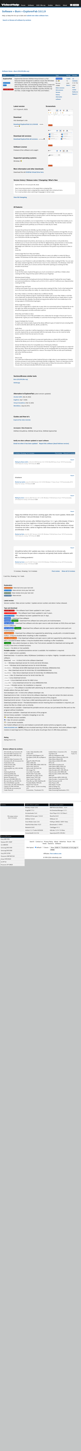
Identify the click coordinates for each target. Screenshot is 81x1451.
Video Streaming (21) (55, 788)
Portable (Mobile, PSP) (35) (33, 783)
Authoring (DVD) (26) (10, 774)
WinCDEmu (17, 406)
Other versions (60, 88)
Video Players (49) (54, 783)
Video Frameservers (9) (55, 781)
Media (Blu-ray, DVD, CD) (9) (34, 775)
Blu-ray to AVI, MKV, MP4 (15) (12, 779)
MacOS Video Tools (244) (33, 774)
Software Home (7, 71)
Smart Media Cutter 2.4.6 (32, 822)
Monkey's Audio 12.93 (31, 807)
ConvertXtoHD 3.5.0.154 (32, 833)
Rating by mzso (19, 498)
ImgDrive (16, 400)
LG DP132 (3, 862)
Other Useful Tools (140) (33, 779)
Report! (72, 459)
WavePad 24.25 (54, 816)
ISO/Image (17, 383)
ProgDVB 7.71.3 (29, 810)
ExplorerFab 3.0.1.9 (34, 11)
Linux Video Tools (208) (32, 772)
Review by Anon (19, 562)
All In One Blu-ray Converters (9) (13, 752)
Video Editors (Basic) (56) (56, 759)
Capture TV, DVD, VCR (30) (11, 786)
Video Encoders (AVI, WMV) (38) (57, 772)
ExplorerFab (7, 79)
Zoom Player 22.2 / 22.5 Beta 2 (58, 813)
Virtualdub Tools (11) (74, 753)
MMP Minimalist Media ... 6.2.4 (58, 807)
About (65, 5)
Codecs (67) (29, 754)
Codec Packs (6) (8, 790)
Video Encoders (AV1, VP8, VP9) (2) (58, 770)
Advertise (62, 842)
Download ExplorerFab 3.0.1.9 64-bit (26, 124)
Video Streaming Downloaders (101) (59, 790)
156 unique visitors (12, 816)
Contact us (39, 842)
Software (31, 5)
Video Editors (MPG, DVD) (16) (57, 766)
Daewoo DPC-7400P (6, 842)
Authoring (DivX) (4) (9, 772)
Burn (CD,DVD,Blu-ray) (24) (11, 783)
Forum (23, 5)
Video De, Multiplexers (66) (56, 755)
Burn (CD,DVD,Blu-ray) (21, 71)
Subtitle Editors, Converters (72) (58, 752)
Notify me (75, 92)
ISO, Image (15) (30, 770)
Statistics (51, 843)
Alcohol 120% (18, 397)
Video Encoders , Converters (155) (58, 779)
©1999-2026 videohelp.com (52, 857)
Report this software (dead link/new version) (54, 443)
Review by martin (20, 482)
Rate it (68, 85)
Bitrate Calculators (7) (10, 777)
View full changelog (20, 197)
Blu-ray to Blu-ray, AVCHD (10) (12, 781)
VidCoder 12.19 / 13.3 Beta (57, 830)
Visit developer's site (20, 120)
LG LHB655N (4, 845)
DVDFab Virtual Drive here (35, 172)
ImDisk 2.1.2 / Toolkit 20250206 (34, 830)
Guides (50, 5)
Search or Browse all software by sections (17, 20)
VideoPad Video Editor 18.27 (33, 824)
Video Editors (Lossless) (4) (56, 764)
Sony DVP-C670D (5, 853)
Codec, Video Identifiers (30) (34, 752)
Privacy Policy (48, 842)
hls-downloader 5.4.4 (31, 813)
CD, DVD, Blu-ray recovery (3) (12, 788)
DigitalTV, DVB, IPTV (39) (33, 761)
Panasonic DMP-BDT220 (8, 856)
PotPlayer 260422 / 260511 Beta (59, 822)
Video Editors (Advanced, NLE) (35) (58, 757)
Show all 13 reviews (69, 453)
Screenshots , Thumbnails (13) (34, 790)
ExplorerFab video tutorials (22, 420)
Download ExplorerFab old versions (26, 139)
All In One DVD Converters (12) (12, 754)
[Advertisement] (39, 44)
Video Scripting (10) (54, 786)
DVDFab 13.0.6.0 (30, 819)
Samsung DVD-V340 (6, 848)
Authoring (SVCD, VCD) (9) (11, 775)
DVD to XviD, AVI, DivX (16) (33, 768)
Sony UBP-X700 (5, 839)
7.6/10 (68, 79)
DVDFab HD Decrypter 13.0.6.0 (34, 816)
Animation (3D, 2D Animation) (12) (13, 761)
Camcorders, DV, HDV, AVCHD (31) (14, 785)
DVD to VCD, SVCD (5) (32, 766)
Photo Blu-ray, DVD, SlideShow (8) (35, 781)
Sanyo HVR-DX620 (6, 859)
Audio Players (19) (9, 766)
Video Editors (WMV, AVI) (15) (57, 768)
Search (32, 842)
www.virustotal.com (10, 727)
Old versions (59, 90)
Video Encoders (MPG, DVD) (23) (58, 777)
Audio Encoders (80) (9, 764)
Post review (58, 453)
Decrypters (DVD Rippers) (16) (34, 755)
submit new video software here (37, 16)
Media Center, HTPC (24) (33, 777)
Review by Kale (19, 534)
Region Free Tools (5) (32, 785)
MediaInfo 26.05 (29, 827)
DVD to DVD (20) (31, 763)
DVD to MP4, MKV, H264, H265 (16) (36, 764)
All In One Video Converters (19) (13, 759)
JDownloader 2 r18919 (56, 824)
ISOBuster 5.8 (54, 819)
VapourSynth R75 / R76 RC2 (57, 833)
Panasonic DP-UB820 (7, 865)
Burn (18, 11)
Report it (74, 94)
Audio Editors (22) (9, 763)
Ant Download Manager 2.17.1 (58, 810)
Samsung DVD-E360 (6, 850)
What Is (57, 5)
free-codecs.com (55, 853)
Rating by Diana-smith (21, 462)
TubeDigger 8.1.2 (55, 827)
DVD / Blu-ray (40, 5)
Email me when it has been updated (26, 443)
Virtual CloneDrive (19, 403)
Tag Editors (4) (53, 754)
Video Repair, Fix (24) (54, 785)
